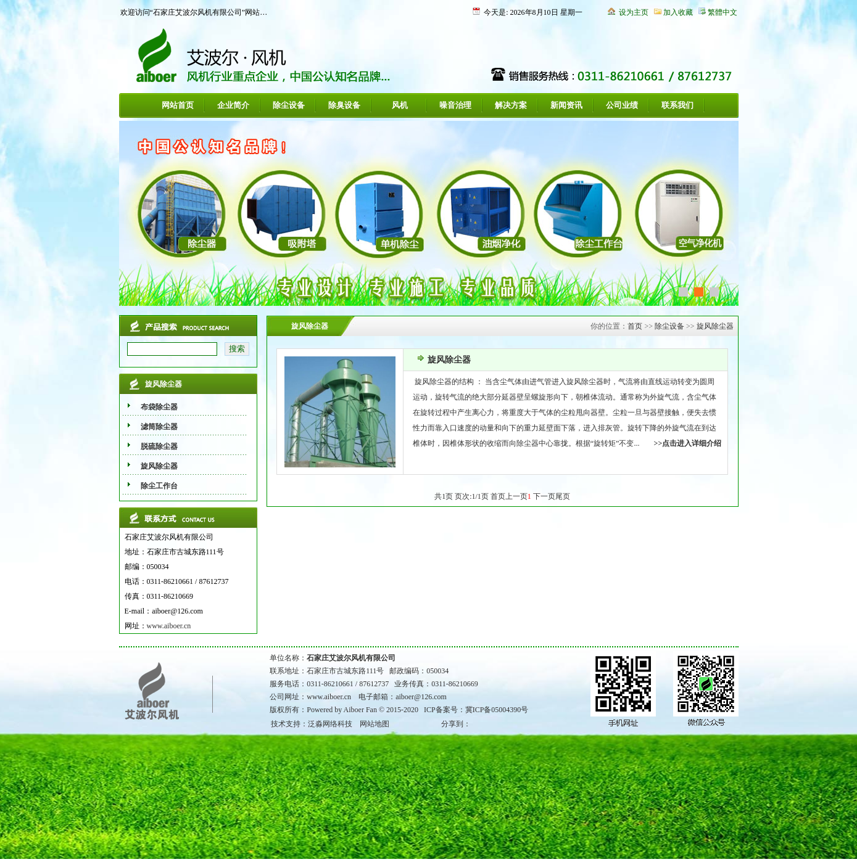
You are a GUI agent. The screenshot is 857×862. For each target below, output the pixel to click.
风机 (400, 105)
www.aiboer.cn (169, 626)
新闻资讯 (566, 105)
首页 (634, 326)
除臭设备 (344, 105)
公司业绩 (622, 105)
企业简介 (233, 105)
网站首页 (178, 105)
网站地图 (374, 724)
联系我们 (677, 105)
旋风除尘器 (715, 326)
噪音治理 (455, 105)
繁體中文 (722, 12)
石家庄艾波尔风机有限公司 (351, 658)
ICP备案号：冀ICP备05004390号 (476, 709)
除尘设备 (289, 105)
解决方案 (511, 105)
